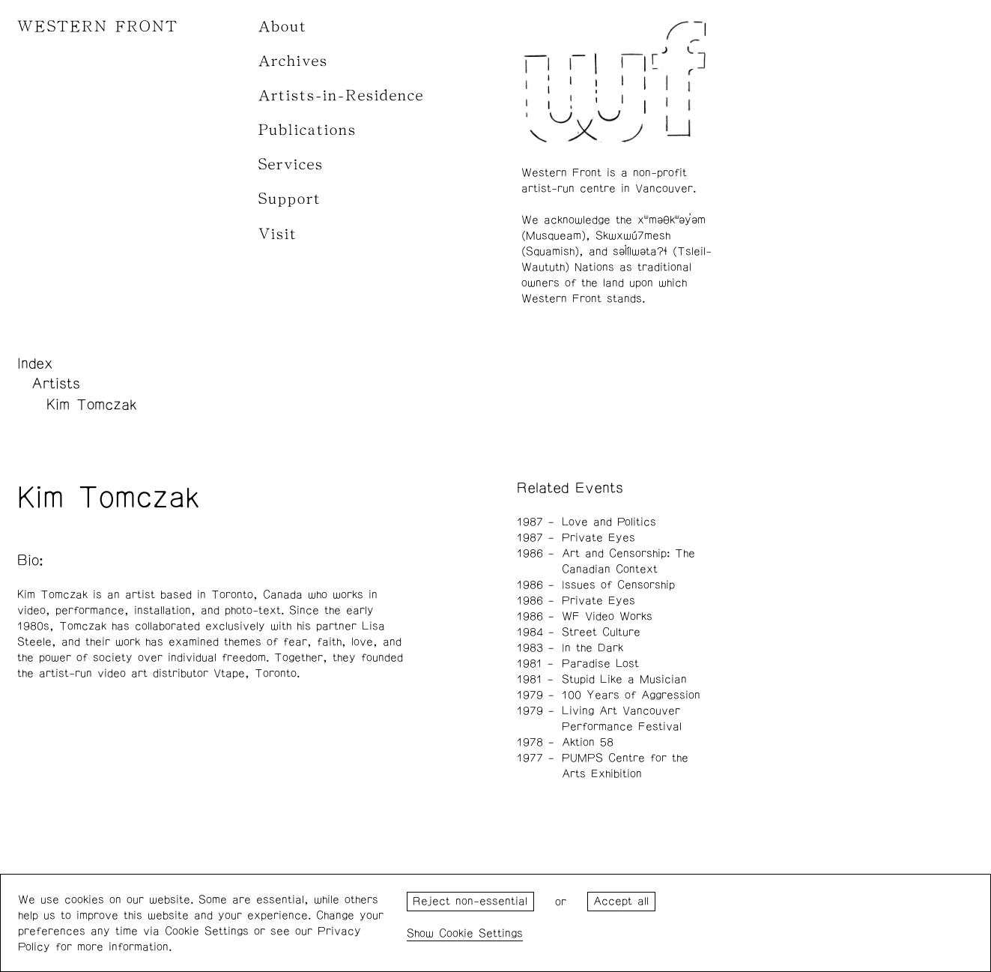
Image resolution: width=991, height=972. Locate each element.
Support (289, 199)
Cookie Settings (481, 933)
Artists (55, 383)
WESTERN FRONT (97, 26)
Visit (277, 234)
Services (291, 164)
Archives (293, 61)
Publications (307, 130)
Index (35, 363)
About (282, 26)
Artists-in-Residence (341, 95)
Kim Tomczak (91, 404)
